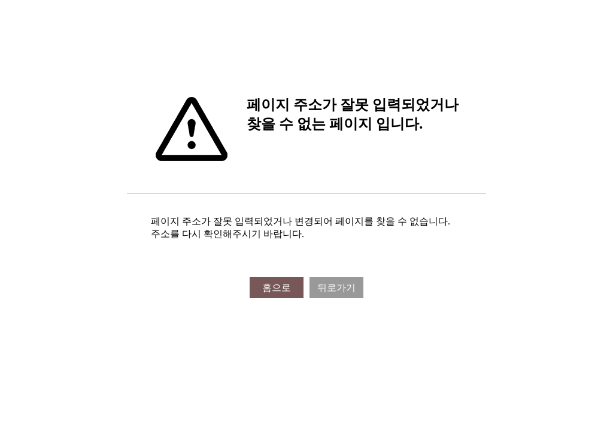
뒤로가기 (336, 288)
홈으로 (276, 288)
